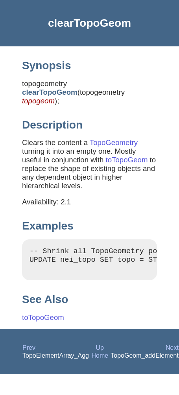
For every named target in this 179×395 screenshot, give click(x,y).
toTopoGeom (127, 160)
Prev (28, 351)
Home (99, 359)
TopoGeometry (114, 142)
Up (100, 351)
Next (172, 351)
